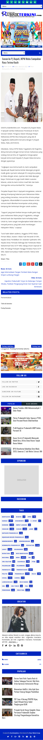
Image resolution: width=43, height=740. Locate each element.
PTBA (33, 561)
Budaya (18, 517)
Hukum (18, 529)
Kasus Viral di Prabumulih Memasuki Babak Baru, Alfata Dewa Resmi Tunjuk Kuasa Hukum (26, 441)
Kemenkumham (24, 541)
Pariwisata (6, 570)
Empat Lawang (21, 525)
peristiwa (20, 590)
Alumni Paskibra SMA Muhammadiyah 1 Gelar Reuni (27, 409)
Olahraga (21, 561)
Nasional (5, 557)
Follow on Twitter (22, 382)
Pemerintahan (20, 69)
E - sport (34, 521)
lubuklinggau (7, 582)
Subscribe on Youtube (22, 392)
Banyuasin (6, 517)
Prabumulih (19, 574)
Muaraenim (18, 549)
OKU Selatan (6, 561)
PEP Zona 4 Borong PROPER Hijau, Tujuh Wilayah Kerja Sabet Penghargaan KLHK (26, 702)
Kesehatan (30, 545)
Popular (11, 404)
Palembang (21, 566)
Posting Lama (36, 346)
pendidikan (6, 590)
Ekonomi (5, 525)
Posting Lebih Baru (7, 346)
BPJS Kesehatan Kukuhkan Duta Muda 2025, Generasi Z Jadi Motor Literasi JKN (27, 450)
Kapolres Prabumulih (10, 533)
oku (3, 586)
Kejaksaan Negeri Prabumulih (13, 537)
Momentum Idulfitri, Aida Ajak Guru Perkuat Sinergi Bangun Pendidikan (26, 690)
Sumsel (17, 578)
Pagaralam (6, 566)
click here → (13, 642)
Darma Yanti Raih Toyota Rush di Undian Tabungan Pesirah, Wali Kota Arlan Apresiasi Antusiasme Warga (26, 681)
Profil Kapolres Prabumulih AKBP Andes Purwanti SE (27, 429)
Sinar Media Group (34, 733)
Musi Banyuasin (22, 553)
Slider (6, 664)
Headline (5, 529)
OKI (29, 557)
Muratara (6, 553)
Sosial (4, 578)
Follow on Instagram (22, 397)
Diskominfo (19, 521)
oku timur (15, 586)
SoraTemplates (14, 733)
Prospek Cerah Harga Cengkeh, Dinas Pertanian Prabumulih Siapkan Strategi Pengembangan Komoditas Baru (21, 714)
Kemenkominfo (7, 541)
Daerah (4, 521)
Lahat (4, 549)
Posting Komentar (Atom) (19, 349)
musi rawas (24, 582)
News (12, 69)
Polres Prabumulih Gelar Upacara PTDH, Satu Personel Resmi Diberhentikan (27, 419)
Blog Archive (31, 404)
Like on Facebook (22, 387)
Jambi (31, 529)
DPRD (29, 517)
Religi (34, 574)
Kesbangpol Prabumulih (11, 545)
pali (26, 586)
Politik (4, 574)
